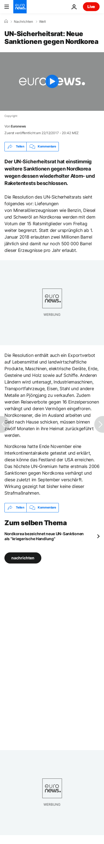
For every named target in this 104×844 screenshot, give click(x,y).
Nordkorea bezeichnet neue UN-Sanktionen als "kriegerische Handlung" (44, 536)
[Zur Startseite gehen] (20, 6)
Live (91, 6)
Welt (42, 21)
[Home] (6, 21)
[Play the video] (52, 81)
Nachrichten (23, 21)
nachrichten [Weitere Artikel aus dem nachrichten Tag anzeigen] (22, 557)
